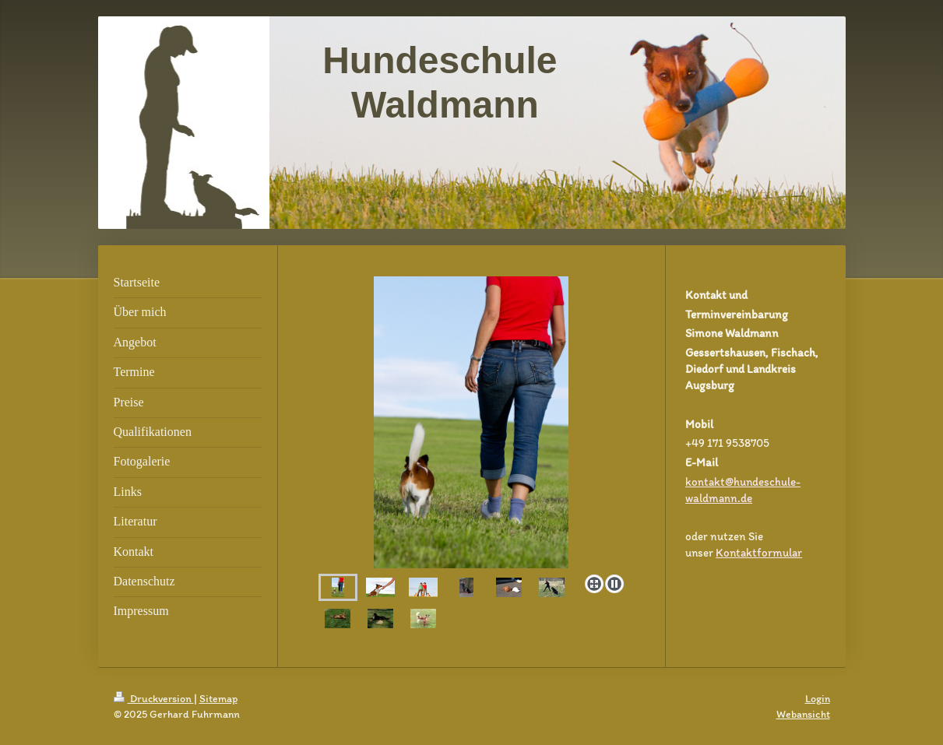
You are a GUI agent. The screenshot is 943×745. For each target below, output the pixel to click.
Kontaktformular (759, 553)
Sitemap (218, 698)
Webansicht (803, 714)
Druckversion (154, 698)
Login (817, 698)
